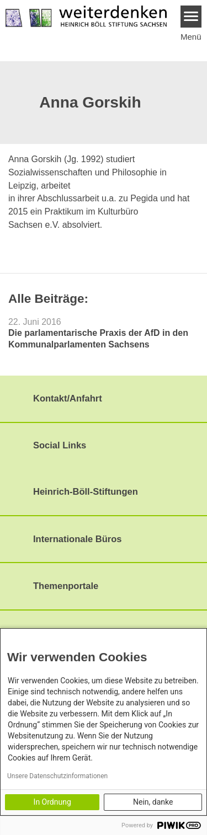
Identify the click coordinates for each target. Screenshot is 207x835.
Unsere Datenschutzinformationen (57, 776)
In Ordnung (52, 801)
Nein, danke (153, 801)
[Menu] (191, 17)
